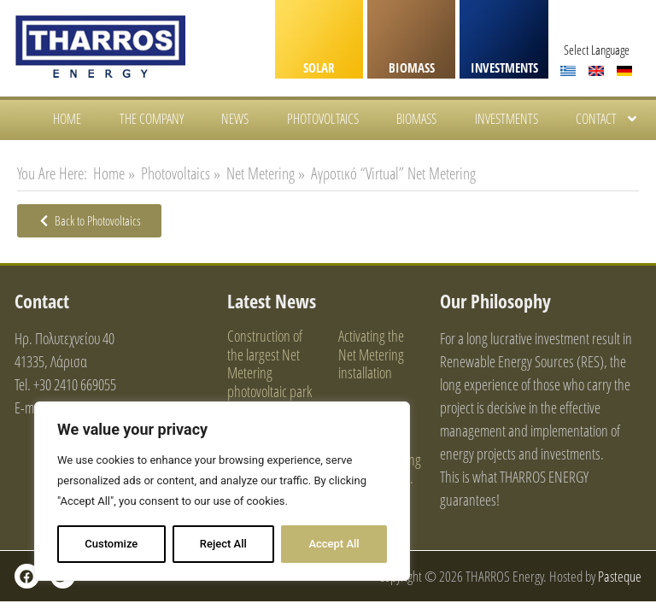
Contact (607, 118)
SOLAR (319, 67)
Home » (114, 173)
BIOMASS (412, 67)
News (235, 118)
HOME (67, 118)
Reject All (223, 543)
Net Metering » (265, 173)
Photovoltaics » (180, 173)
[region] (222, 491)
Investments (506, 118)
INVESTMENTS (504, 67)
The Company (152, 118)
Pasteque (619, 576)
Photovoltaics (323, 118)
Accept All (333, 543)
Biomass (416, 118)
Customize (111, 543)
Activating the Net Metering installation (371, 354)
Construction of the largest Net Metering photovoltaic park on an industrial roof (269, 381)
